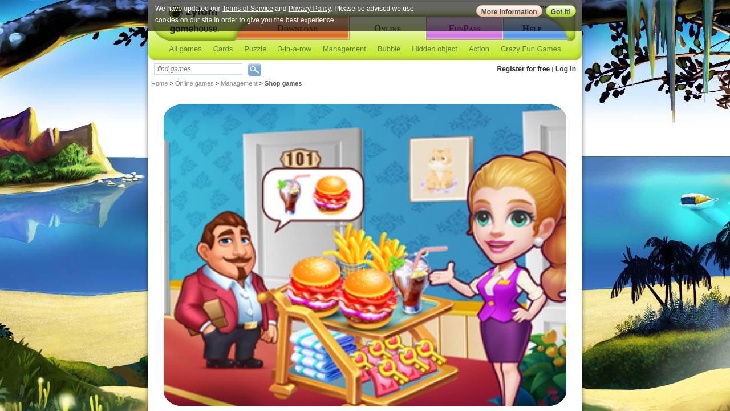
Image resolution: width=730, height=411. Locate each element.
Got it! (561, 12)
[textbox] (198, 69)
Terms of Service (247, 9)
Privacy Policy (310, 9)
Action (479, 49)
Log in (565, 69)
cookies (167, 20)
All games (185, 49)
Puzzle (255, 49)
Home (159, 83)
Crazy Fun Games (531, 49)
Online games (194, 83)
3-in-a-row (294, 49)
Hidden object (434, 49)
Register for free (523, 69)
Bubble (389, 49)
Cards (223, 49)
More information (509, 12)
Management (344, 49)
